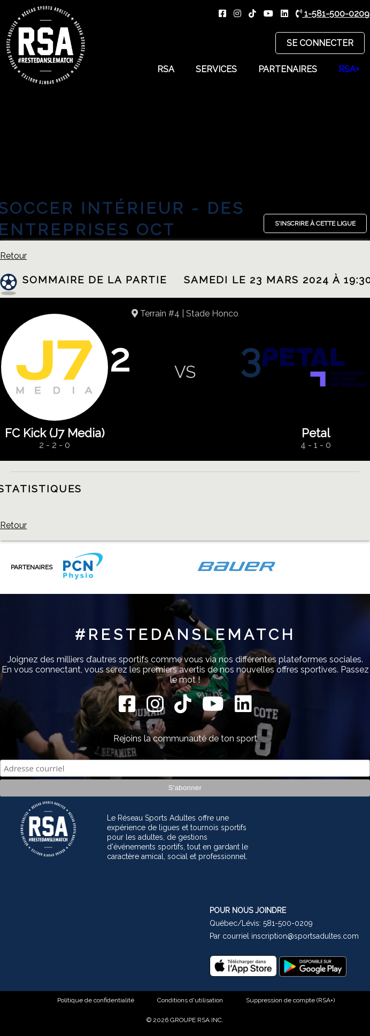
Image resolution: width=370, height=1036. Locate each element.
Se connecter (320, 43)
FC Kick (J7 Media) (54, 433)
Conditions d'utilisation (190, 1000)
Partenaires (287, 69)
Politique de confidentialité (95, 1000)
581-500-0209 (288, 923)
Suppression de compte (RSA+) (290, 1000)
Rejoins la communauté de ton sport (185, 738)
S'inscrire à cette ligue (315, 223)
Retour (13, 256)
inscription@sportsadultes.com (305, 936)
